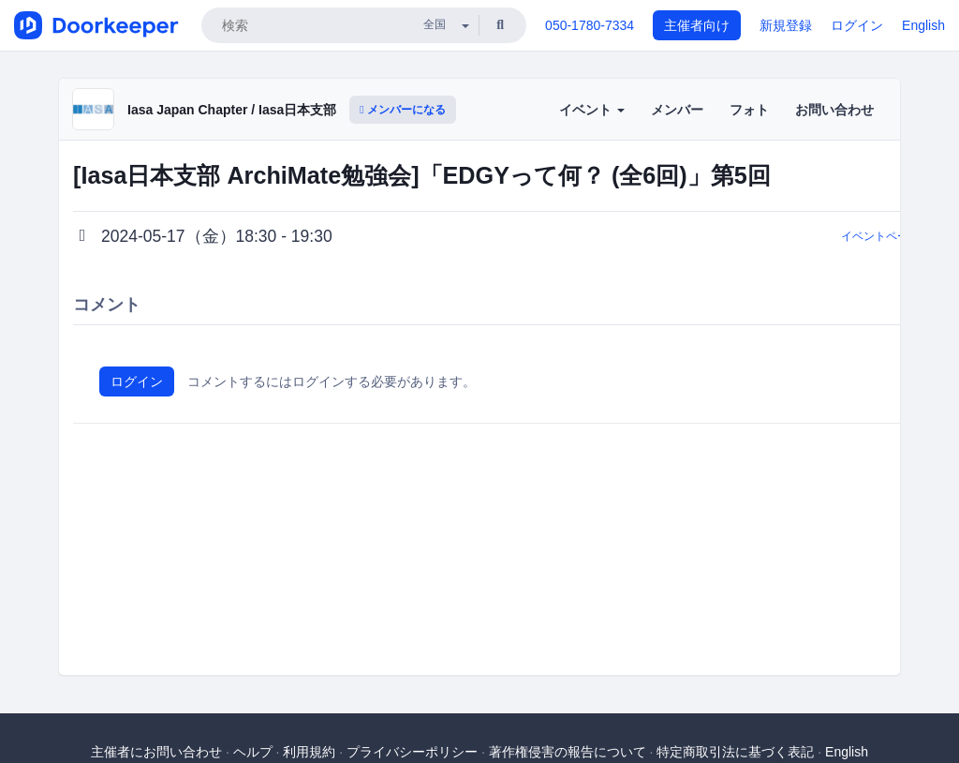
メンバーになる (403, 109)
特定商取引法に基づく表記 (735, 751)
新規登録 (786, 25)
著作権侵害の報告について (567, 751)
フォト (749, 109)
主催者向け (697, 25)
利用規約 (309, 751)
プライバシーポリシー (412, 751)
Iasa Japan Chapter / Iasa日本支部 (231, 109)
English (923, 25)
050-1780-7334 (589, 25)
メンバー (677, 109)
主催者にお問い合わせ (156, 751)
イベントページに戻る (897, 236)
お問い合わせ (834, 109)
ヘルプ (253, 751)
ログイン (857, 25)
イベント (592, 109)
